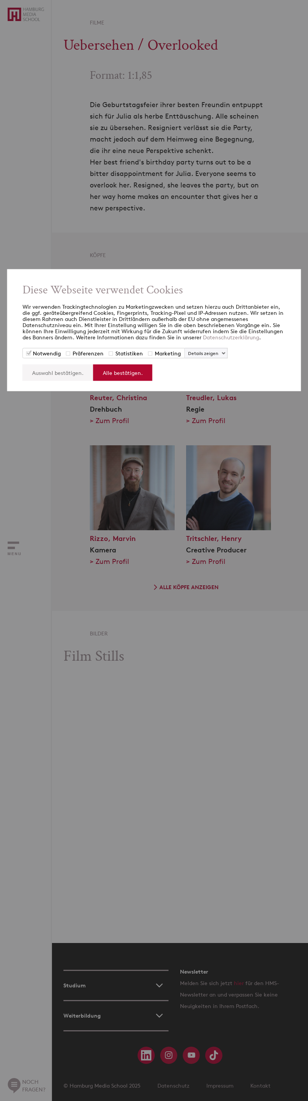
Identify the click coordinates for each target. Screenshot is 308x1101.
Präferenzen (88, 353)
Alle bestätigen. (123, 373)
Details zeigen (203, 353)
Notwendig (47, 353)
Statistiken (129, 353)
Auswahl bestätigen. (58, 373)
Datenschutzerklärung (231, 337)
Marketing (168, 353)
